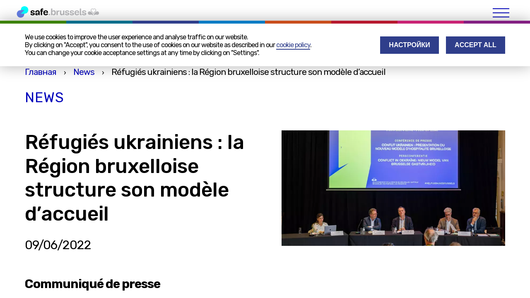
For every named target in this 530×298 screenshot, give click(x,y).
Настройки (409, 44)
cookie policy (293, 45)
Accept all (475, 44)
